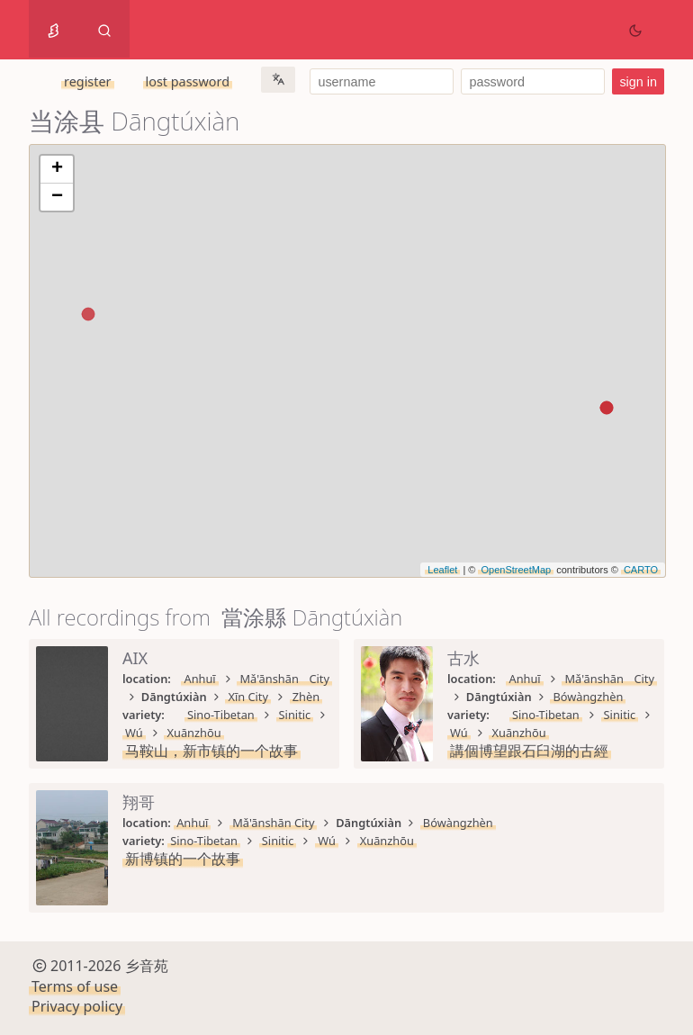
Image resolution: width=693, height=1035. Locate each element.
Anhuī (199, 678)
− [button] (57, 197)
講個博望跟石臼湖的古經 (529, 750)
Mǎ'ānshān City (284, 678)
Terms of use (75, 986)
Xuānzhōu (193, 732)
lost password (188, 81)
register (87, 81)
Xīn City (248, 696)
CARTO (641, 569)
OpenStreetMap (516, 569)
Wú (134, 732)
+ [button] (57, 169)
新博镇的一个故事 (182, 858)
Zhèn (306, 696)
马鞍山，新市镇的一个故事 (211, 750)
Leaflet (442, 569)
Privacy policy (77, 1006)
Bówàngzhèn (588, 696)
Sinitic (295, 714)
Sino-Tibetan (221, 714)
